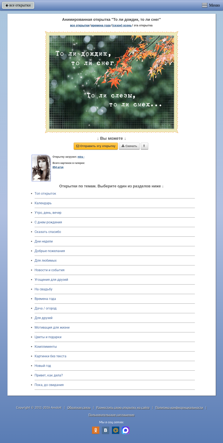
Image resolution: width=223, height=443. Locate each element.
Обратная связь (79, 407)
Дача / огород (46, 308)
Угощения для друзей (51, 280)
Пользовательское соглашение (111, 415)
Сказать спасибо (48, 232)
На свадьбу (43, 289)
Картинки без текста (50, 356)
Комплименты (46, 347)
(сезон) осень (122, 25)
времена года (101, 25)
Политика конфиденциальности (179, 407)
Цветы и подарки (48, 337)
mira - (81, 156)
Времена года (45, 299)
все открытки (18, 5)
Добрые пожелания (50, 251)
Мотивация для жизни (52, 327)
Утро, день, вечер (48, 213)
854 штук (58, 167)
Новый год (43, 366)
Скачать (129, 146)
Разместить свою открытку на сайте (123, 407)
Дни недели (44, 241)
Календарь (43, 203)
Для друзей (43, 318)
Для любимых (46, 260)
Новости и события (50, 270)
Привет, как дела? (49, 375)
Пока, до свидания (49, 385)
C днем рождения (48, 222)
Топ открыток (45, 194)
